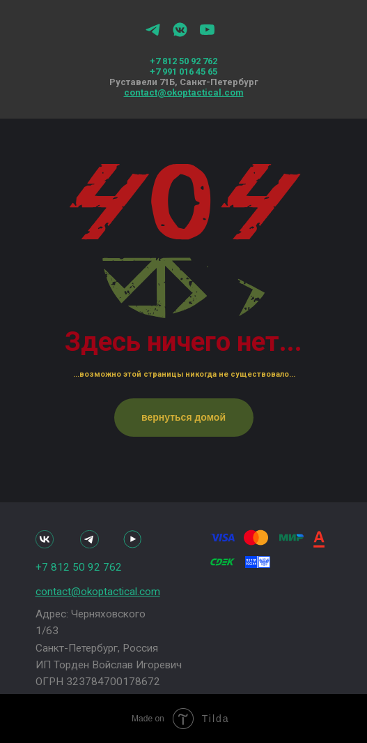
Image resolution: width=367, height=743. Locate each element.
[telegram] (153, 34)
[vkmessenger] (180, 34)
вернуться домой (183, 417)
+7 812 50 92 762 (183, 61)
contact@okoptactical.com (184, 92)
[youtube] (207, 34)
